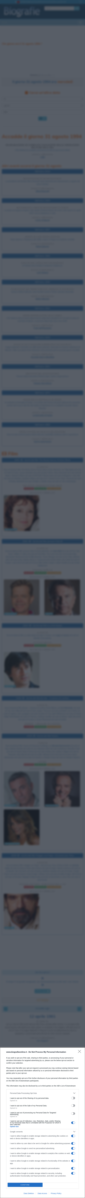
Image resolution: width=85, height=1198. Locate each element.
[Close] (80, 1052)
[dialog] (42, 1122)
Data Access (42, 1193)
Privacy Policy (56, 1193)
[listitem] (42, 1093)
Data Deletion (29, 1193)
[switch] (73, 1098)
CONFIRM (25, 1185)
